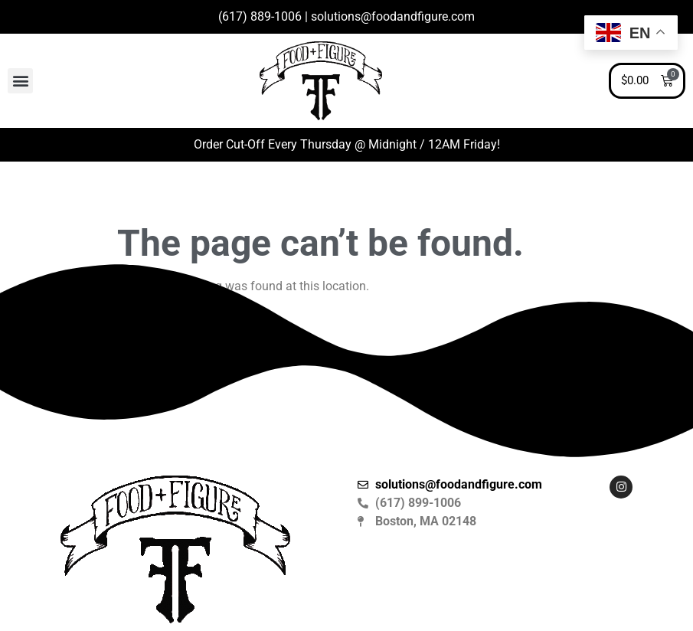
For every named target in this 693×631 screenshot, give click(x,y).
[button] (20, 80)
